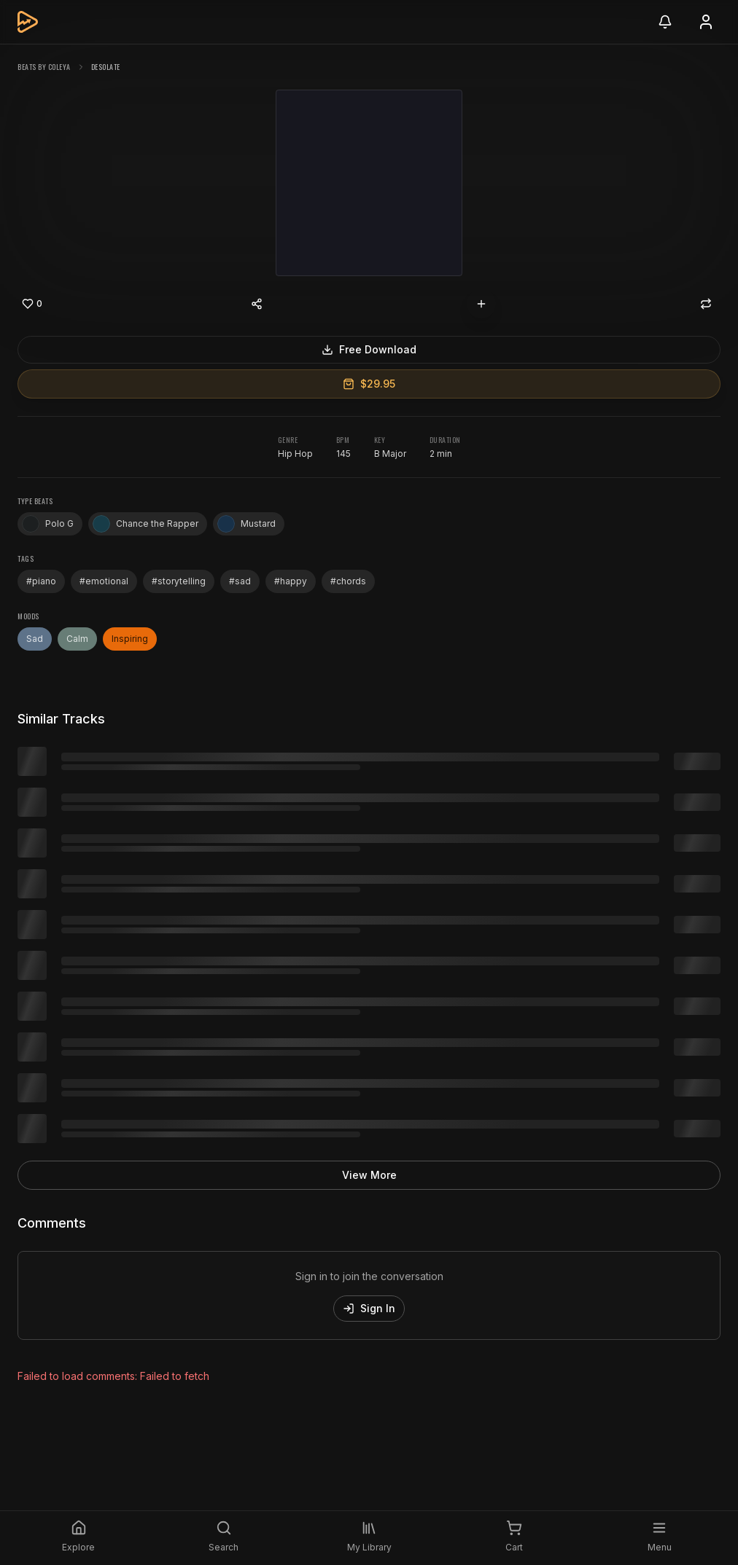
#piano (41, 581)
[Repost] (705, 303)
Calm (77, 638)
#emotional (103, 581)
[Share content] (256, 303)
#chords (348, 581)
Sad (34, 638)
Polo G (48, 524)
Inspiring (130, 638)
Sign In (369, 1308)
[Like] (32, 303)
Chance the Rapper (145, 524)
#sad (240, 581)
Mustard (246, 524)
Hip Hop (295, 453)
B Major (390, 453)
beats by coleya (44, 66)
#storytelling (179, 581)
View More (369, 1175)
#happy (290, 581)
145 (343, 453)
